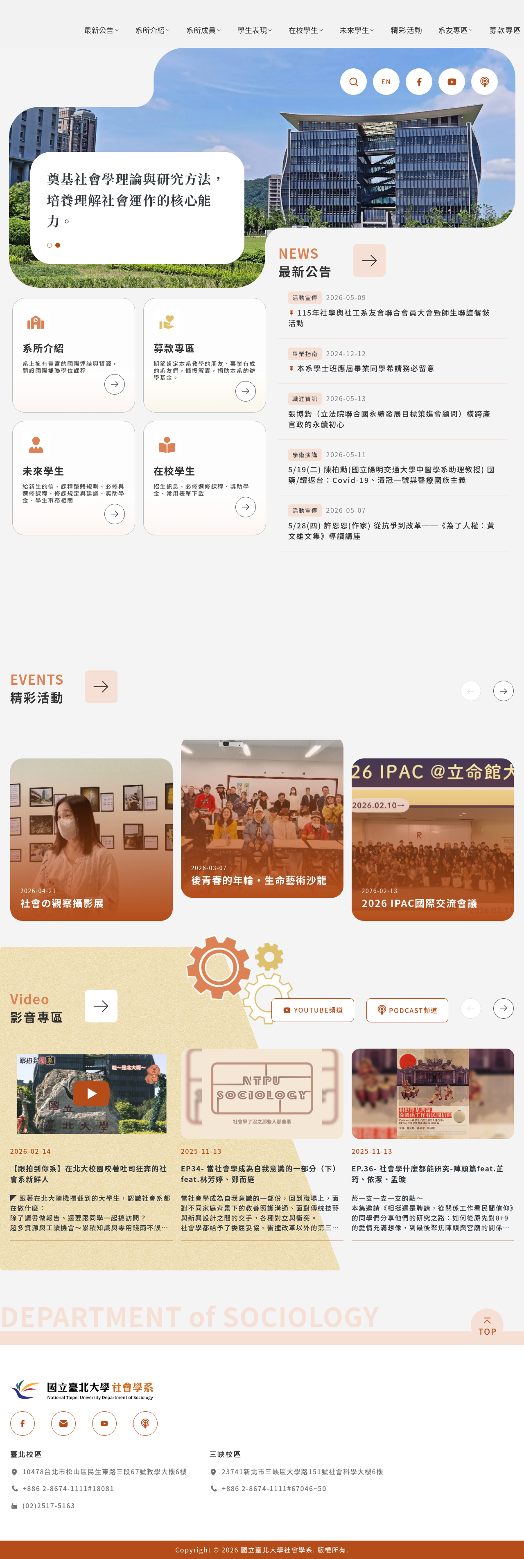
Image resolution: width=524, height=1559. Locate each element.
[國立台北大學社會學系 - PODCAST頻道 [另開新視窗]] (484, 81)
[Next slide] (503, 691)
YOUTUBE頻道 (312, 1010)
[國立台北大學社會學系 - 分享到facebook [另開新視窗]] (419, 81)
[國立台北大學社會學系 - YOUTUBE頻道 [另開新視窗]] (451, 81)
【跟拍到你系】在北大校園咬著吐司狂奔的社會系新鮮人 (88, 1173)
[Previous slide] (471, 691)
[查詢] (353, 81)
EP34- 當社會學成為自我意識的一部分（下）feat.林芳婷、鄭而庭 (261, 1173)
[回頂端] (487, 1370)
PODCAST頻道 (407, 1010)
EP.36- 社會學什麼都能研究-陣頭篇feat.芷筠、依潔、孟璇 (428, 1173)
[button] (49, 245)
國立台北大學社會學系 (82, 1390)
